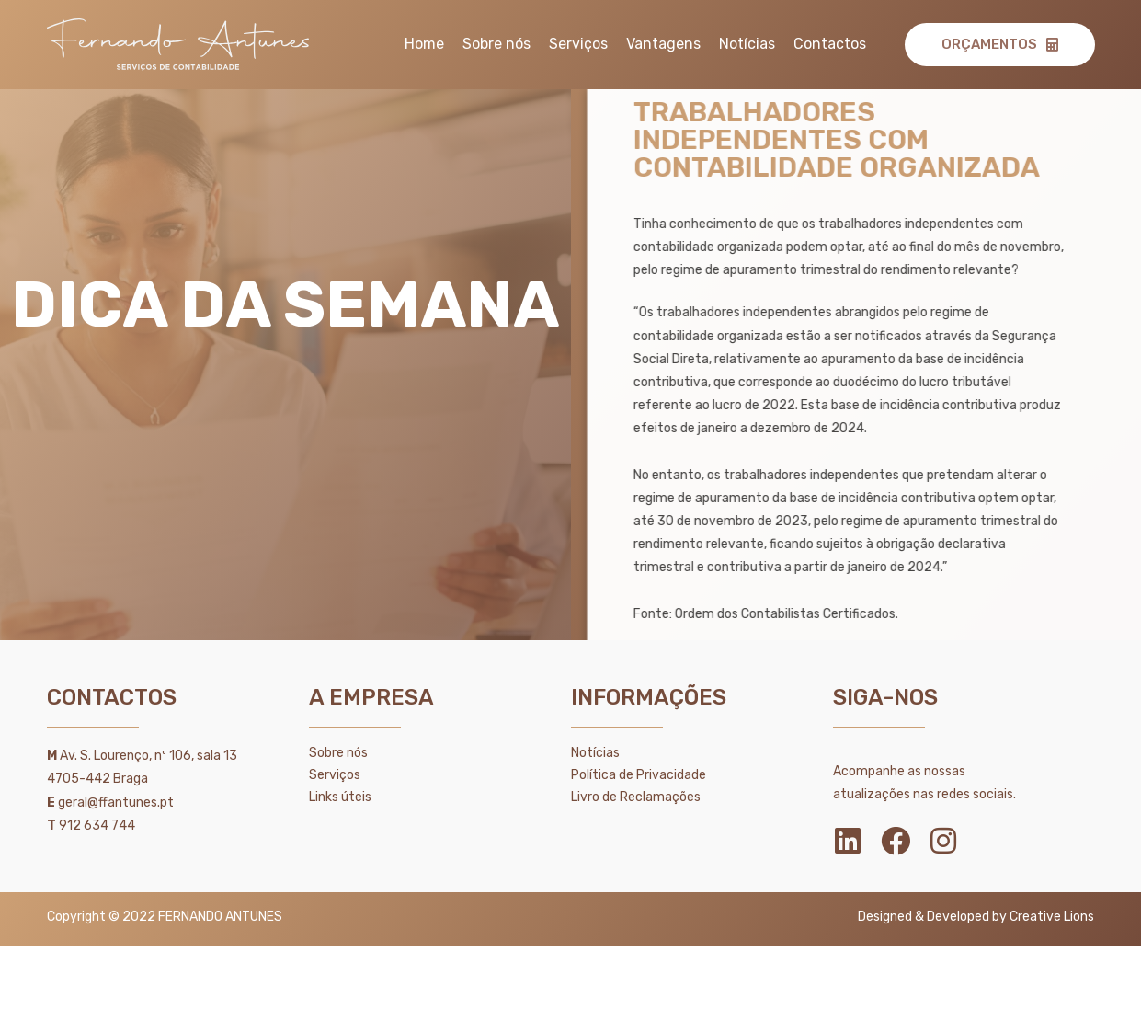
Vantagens (663, 43)
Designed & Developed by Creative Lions (976, 916)
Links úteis (340, 797)
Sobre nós (496, 43)
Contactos (829, 43)
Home (424, 43)
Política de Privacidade (638, 775)
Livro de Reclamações (636, 797)
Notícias (747, 43)
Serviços (578, 43)
